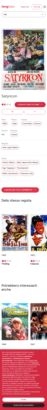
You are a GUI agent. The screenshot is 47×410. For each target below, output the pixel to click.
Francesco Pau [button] (27, 173)
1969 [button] (4, 123)
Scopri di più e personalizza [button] (23, 405)
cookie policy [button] (33, 360)
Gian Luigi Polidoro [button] (10, 147)
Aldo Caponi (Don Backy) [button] (27, 162)
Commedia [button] (27, 123)
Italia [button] (14, 123)
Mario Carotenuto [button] (10, 173)
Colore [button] (14, 134)
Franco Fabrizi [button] (8, 162)
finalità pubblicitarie (8, 375)
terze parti (35, 363)
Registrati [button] (25, 7)
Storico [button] (37, 123)
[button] (30, 104)
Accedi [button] (37, 7)
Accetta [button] (23, 399)
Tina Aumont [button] (22, 168)
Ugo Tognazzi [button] (8, 168)
